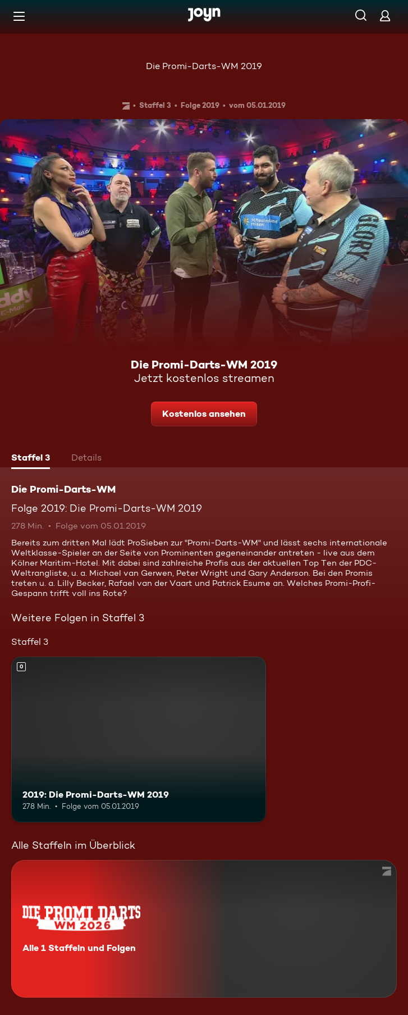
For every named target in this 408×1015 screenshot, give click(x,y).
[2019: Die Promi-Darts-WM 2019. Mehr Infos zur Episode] (138, 739)
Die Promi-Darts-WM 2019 (204, 66)
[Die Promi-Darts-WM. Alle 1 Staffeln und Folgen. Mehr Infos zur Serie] (204, 929)
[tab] (30, 459)
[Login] (385, 15)
